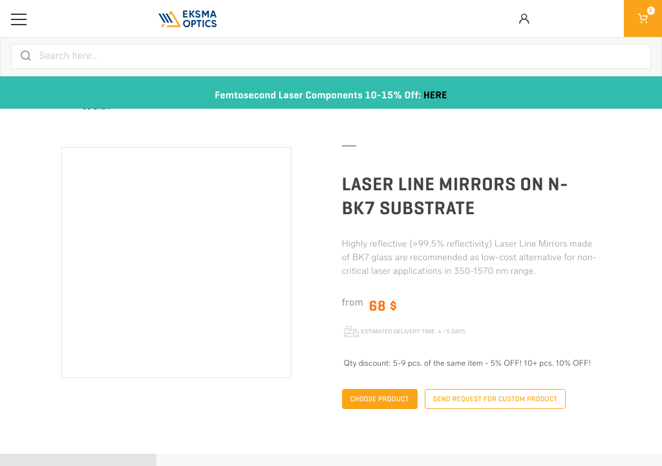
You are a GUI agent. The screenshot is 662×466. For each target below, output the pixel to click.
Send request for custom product (495, 399)
